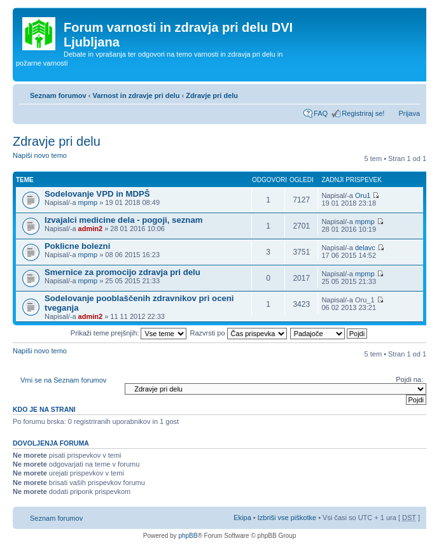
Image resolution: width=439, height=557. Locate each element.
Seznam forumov (58, 95)
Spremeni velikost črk (410, 93)
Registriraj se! (363, 113)
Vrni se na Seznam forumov (63, 380)
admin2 (90, 228)
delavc (365, 247)
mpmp (88, 202)
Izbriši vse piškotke (288, 517)
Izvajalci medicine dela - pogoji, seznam (123, 220)
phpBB (187, 535)
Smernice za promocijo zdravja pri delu (122, 272)
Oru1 (362, 195)
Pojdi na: (409, 379)
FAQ (321, 113)
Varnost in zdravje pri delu (135, 95)
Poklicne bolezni (77, 246)
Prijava (409, 113)
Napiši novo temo (43, 159)
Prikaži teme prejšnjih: (129, 333)
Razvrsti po (238, 333)
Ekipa (242, 517)
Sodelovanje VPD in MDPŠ (97, 194)
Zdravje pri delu (212, 95)
